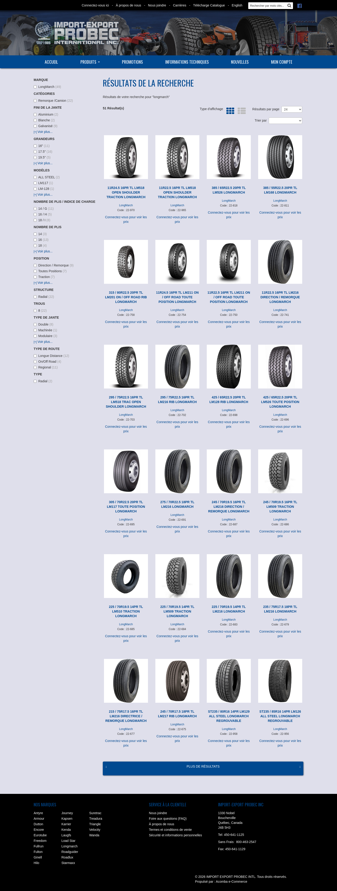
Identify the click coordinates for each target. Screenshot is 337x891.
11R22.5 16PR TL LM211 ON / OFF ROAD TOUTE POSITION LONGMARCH (228, 297)
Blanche (44, 120)
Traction (44, 277)
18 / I (42, 220)
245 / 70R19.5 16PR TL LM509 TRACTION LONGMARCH (280, 506)
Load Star (69, 841)
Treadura (95, 818)
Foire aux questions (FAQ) (167, 818)
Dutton (38, 824)
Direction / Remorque (54, 265)
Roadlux (67, 857)
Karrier (66, 824)
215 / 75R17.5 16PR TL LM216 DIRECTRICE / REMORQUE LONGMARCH (126, 716)
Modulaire (45, 336)
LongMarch (47, 87)
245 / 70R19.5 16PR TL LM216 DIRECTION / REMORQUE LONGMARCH (228, 506)
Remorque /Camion (53, 100)
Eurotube (40, 835)
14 (40, 234)
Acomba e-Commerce (231, 881)
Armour (39, 818)
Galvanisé (45, 126)
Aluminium (46, 114)
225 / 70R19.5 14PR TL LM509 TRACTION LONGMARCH (177, 611)
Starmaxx (68, 863)
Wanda (94, 835)
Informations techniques (187, 62)
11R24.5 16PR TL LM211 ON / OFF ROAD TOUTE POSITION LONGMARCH (177, 297)
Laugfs (66, 835)
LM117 (43, 183)
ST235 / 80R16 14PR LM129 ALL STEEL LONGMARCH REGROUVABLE (229, 716)
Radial (44, 297)
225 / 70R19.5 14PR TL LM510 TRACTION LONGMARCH (126, 611)
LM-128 (44, 189)
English (237, 5)
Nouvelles (240, 62)
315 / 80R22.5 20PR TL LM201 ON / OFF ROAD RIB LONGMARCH (126, 297)
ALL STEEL (47, 177)
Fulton (38, 852)
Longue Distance (51, 356)
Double (43, 324)
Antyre (38, 813)
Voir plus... (43, 132)
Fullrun (39, 846)
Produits (90, 62)
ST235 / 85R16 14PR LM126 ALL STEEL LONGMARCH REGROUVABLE (280, 716)
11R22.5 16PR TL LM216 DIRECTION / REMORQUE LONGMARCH (280, 297)
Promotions (132, 62)
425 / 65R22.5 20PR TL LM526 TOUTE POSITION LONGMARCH (280, 401)
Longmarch (70, 846)
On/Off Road (47, 361)
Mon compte (281, 62)
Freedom (40, 841)
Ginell (38, 857)
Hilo (36, 863)
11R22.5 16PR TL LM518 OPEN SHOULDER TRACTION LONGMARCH (177, 192)
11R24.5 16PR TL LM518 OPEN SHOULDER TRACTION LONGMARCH (125, 192)
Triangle (95, 824)
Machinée (45, 330)
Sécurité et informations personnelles (175, 835)
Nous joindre (157, 5)
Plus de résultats (202, 766)
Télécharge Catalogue (209, 5)
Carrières (179, 5)
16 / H (43, 214)
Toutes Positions (50, 271)
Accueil (51, 62)
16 (41, 240)
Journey (67, 813)
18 (40, 245)
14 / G (44, 208)
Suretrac (95, 813)
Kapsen (67, 818)
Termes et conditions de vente (170, 829)
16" (42, 146)
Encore (39, 829)
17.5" (43, 151)
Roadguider (70, 852)
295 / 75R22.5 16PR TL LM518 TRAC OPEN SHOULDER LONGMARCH (126, 401)
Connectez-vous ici (95, 5)
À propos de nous (128, 5)
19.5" (42, 157)
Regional (46, 367)
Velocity (94, 829)
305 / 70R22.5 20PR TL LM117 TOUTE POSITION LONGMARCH (126, 506)
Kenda (66, 829)
